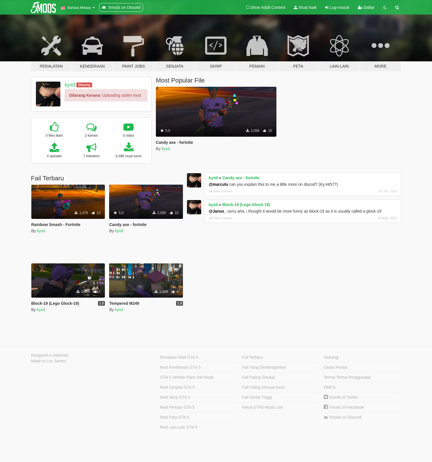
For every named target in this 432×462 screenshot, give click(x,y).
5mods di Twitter (341, 397)
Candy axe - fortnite (241, 177)
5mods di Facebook (344, 407)
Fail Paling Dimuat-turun (263, 387)
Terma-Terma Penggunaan (347, 377)
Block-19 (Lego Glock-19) (246, 204)
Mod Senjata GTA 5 (177, 387)
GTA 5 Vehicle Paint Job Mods (187, 377)
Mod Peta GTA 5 (174, 417)
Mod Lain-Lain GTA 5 (178, 427)
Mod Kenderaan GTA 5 (180, 367)
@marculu (218, 184)
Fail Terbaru (252, 357)
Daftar (366, 7)
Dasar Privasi (335, 367)
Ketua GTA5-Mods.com (262, 407)
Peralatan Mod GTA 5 (179, 357)
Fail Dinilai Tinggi (257, 397)
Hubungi (331, 357)
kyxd (70, 85)
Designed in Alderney (50, 355)
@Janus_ (217, 211)
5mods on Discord (342, 417)
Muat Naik (305, 7)
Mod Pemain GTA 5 (177, 407)
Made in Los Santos (48, 361)
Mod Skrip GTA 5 (175, 397)
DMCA (329, 387)
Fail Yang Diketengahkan (264, 367)
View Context (220, 191)
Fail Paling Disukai (258, 377)
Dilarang (84, 84)
